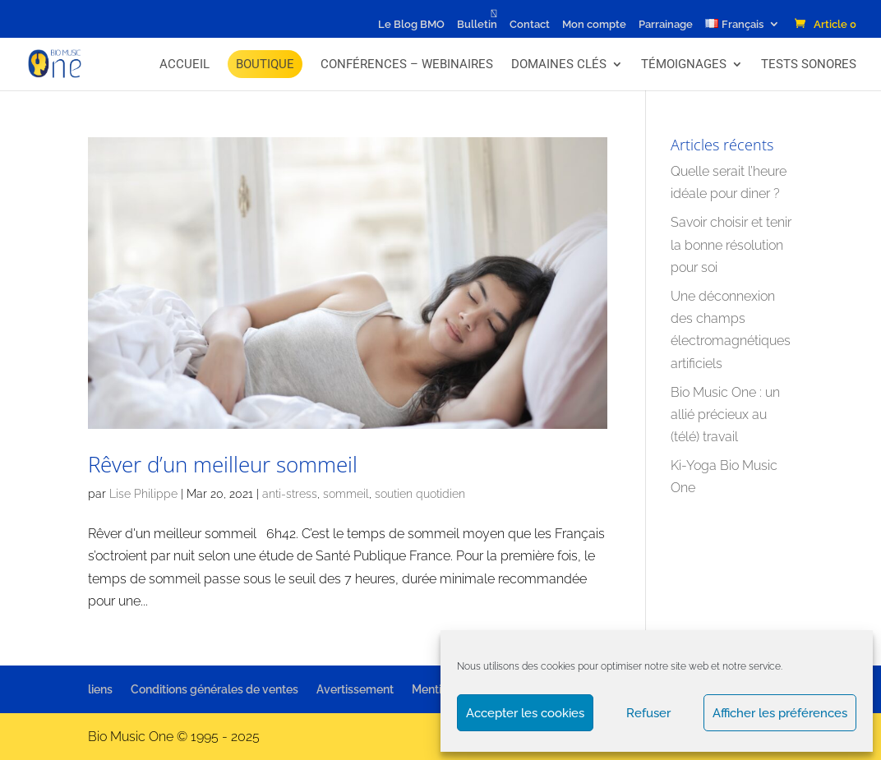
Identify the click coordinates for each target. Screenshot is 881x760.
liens (100, 689)
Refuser (648, 713)
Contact (530, 24)
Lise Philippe (143, 493)
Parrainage (666, 24)
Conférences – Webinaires (407, 64)
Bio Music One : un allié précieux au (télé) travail (725, 414)
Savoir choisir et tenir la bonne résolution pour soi (731, 244)
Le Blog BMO (411, 24)
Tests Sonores (808, 64)
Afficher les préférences (780, 713)
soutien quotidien (420, 493)
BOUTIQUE (265, 64)
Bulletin (477, 24)
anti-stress (289, 493)
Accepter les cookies (525, 713)
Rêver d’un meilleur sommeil (222, 464)
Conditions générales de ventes (214, 689)
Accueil (184, 64)
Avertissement (355, 689)
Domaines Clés (559, 64)
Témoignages (683, 64)
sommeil (346, 493)
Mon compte (594, 24)
